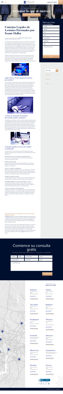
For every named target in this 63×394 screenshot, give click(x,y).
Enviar (51, 56)
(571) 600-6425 (33, 371)
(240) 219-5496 (48, 355)
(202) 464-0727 (33, 296)
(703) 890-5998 (49, 342)
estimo (19, 46)
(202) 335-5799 (33, 326)
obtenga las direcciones (34, 298)
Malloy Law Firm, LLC (9, 216)
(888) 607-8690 (52, 2)
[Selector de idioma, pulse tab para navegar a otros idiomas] (6, 2)
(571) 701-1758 (32, 311)
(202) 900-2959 (49, 327)
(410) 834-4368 (48, 371)
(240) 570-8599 (33, 341)
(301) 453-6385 (48, 296)
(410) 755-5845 (33, 357)
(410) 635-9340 (48, 311)
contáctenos (22, 231)
